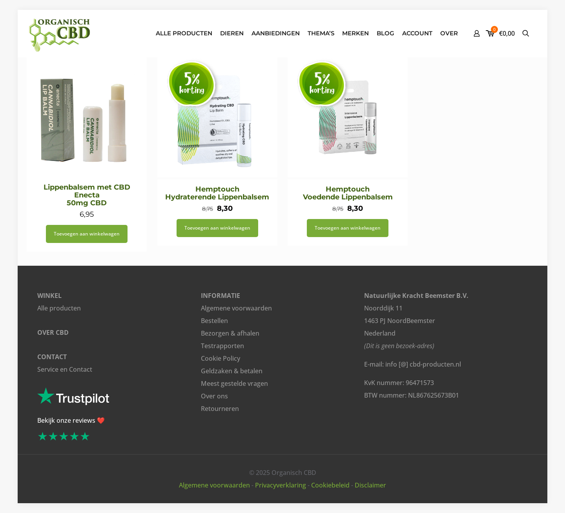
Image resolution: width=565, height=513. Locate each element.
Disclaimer (370, 485)
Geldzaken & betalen (231, 371)
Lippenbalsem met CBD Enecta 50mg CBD (87, 195)
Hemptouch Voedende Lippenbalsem (348, 193)
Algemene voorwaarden (236, 308)
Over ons (214, 396)
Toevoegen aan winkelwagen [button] (87, 233)
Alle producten (59, 308)
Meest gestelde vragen (234, 383)
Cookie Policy (220, 358)
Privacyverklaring (280, 485)
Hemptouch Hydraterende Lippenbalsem (217, 193)
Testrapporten (222, 345)
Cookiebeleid (330, 485)
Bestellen (214, 320)
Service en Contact (64, 369)
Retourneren (220, 408)
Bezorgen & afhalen (230, 333)
